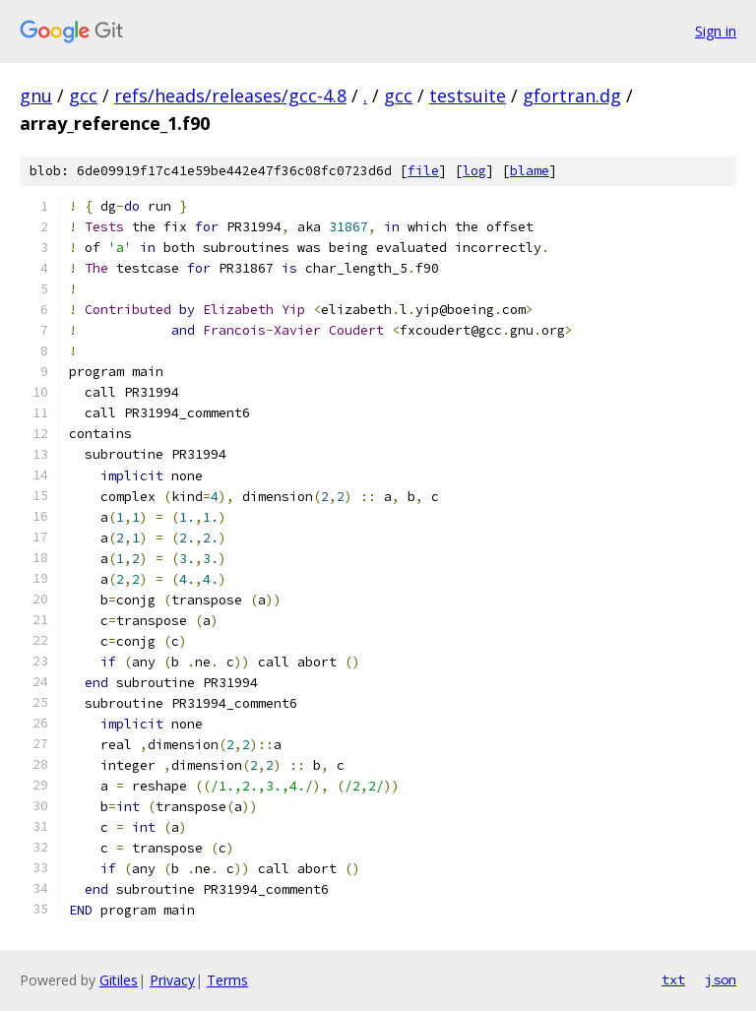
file (423, 170)
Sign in (715, 31)
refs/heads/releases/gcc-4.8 (230, 95)
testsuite (467, 95)
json (720, 979)
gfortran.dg (572, 95)
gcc (83, 95)
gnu (36, 95)
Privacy (172, 980)
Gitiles (118, 980)
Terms (227, 980)
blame (529, 170)
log (474, 170)
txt (673, 979)
